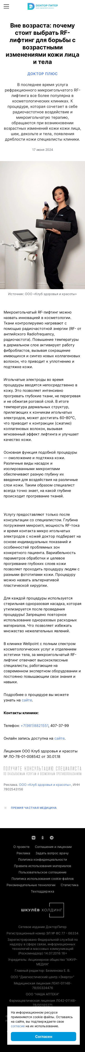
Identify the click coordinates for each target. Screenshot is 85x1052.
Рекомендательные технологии (31, 885)
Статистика (69, 885)
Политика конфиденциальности (42, 859)
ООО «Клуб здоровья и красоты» (45, 784)
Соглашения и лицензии (53, 847)
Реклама (23, 853)
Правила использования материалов (42, 866)
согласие (18, 1026)
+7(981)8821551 (34, 725)
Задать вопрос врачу (52, 853)
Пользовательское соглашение (42, 872)
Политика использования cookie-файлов (43, 878)
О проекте (21, 847)
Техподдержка (42, 891)
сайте (27, 700)
